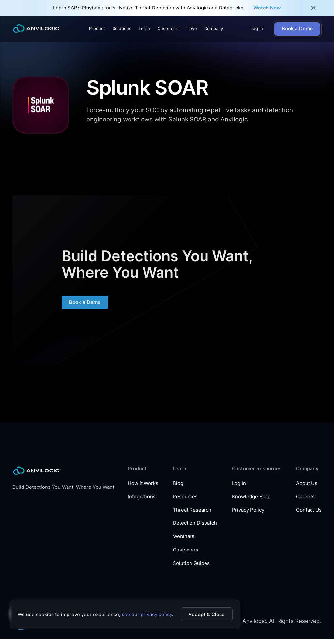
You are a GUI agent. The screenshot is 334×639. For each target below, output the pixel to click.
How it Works (143, 483)
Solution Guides (191, 563)
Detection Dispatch (195, 523)
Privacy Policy (248, 510)
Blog (178, 483)
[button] (97, 28)
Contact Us (309, 510)
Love (192, 28)
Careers (305, 497)
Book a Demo (84, 305)
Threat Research (192, 510)
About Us (306, 483)
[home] (37, 29)
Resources (185, 497)
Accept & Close (206, 614)
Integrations (142, 497)
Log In (256, 28)
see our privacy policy (147, 614)
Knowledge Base (251, 497)
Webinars (183, 536)
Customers (169, 28)
